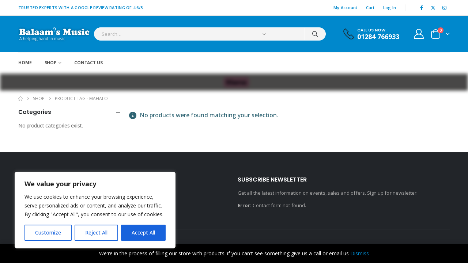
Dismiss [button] (359, 253)
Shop (51, 63)
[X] (433, 7)
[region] (95, 210)
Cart (370, 7)
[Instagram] (444, 7)
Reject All (96, 232)
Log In (389, 7)
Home (25, 63)
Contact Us (88, 63)
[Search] (315, 34)
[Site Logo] (54, 34)
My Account (345, 7)
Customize (48, 232)
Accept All (143, 232)
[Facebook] (421, 7)
